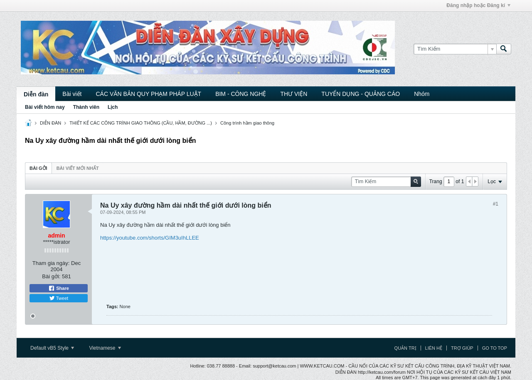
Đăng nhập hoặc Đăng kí (478, 5)
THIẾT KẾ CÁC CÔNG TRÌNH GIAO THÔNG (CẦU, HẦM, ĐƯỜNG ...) (140, 122)
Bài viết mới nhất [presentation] (78, 168)
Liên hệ (433, 348)
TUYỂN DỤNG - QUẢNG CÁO (360, 94)
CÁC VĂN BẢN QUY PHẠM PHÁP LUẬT (148, 94)
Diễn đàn (36, 94)
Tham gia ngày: (51, 263)
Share (58, 288)
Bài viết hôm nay (45, 107)
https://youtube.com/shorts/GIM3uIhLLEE (149, 238)
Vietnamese (105, 348)
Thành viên (86, 107)
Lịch (113, 107)
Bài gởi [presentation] (38, 168)
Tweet (58, 298)
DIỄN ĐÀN (50, 122)
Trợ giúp (462, 348)
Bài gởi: (51, 276)
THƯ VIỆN (293, 94)
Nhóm (421, 94)
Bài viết (71, 94)
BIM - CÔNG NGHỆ (240, 94)
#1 (495, 204)
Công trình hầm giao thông (247, 122)
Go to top (494, 348)
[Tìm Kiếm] (455, 49)
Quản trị (405, 348)
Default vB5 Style (52, 348)
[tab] (38, 168)
